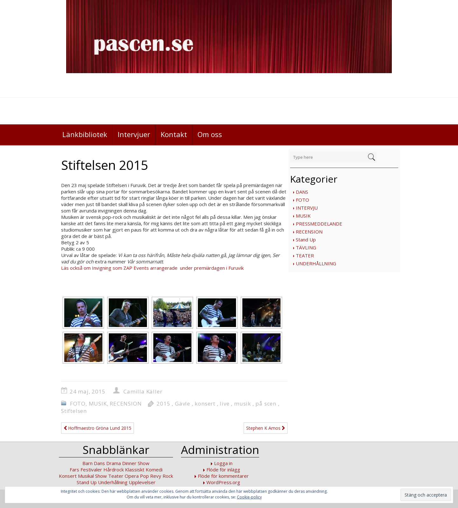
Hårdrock (113, 469)
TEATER (305, 255)
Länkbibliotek (84, 134)
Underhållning (113, 482)
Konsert (68, 476)
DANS (302, 192)
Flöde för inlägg (223, 469)
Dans (99, 463)
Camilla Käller (142, 391)
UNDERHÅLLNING (316, 263)
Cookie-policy (249, 497)
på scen (265, 403)
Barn (87, 463)
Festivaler (91, 469)
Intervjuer (134, 134)
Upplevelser (142, 482)
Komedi (154, 469)
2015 (163, 403)
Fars (74, 469)
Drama (113, 463)
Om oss (210, 134)
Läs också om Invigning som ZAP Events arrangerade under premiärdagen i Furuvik (152, 268)
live (224, 403)
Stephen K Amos (265, 428)
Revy (155, 476)
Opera (132, 476)
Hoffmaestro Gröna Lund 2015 (97, 428)
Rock (168, 476)
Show (101, 476)
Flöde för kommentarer (223, 476)
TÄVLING (306, 247)
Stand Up (306, 239)
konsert (205, 403)
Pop (144, 476)
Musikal (86, 476)
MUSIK (303, 215)
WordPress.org (223, 482)
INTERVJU (307, 208)
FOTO (302, 200)
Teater (115, 476)
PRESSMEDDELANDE (319, 223)
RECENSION (309, 231)
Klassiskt (134, 469)
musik (242, 403)
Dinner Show (135, 463)
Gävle (182, 403)
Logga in (223, 463)
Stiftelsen (74, 410)
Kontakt (174, 134)
